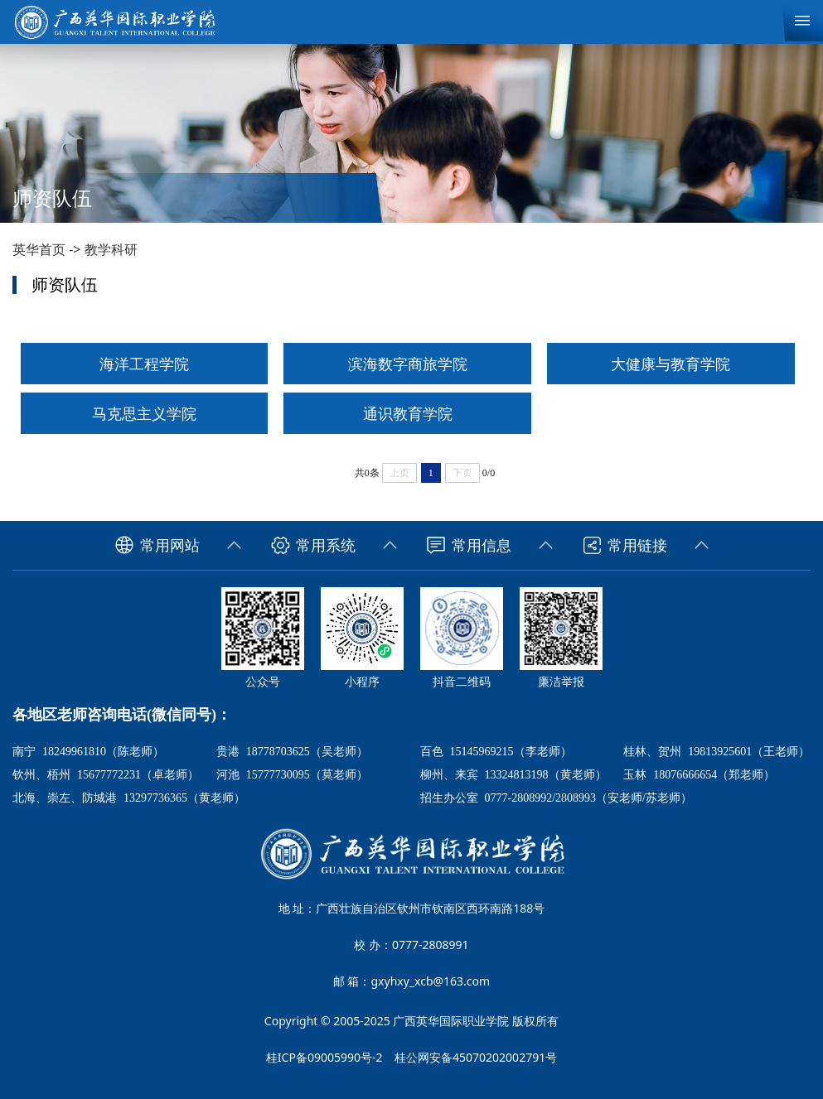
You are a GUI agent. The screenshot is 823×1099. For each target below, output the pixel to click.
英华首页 (38, 249)
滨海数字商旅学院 (407, 364)
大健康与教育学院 (670, 364)
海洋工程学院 (144, 364)
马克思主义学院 (144, 413)
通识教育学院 (408, 413)
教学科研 (111, 249)
